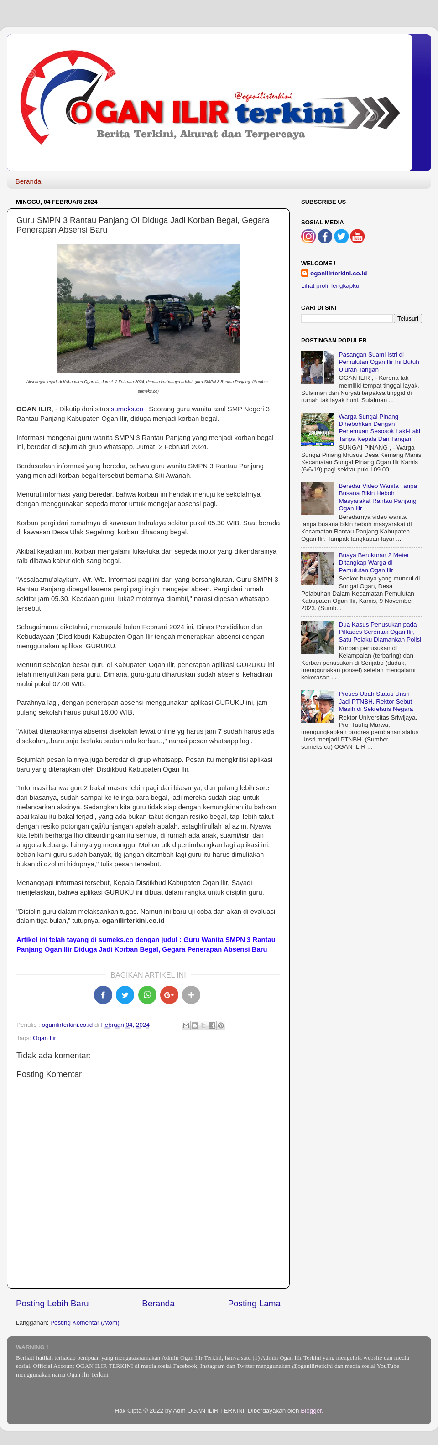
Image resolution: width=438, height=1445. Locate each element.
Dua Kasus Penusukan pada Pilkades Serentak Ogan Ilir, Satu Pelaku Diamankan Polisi (380, 631)
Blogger (311, 1410)
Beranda (29, 181)
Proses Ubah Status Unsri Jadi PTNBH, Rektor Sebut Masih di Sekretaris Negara (376, 701)
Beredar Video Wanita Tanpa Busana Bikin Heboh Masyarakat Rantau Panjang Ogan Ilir (378, 497)
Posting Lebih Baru (52, 1303)
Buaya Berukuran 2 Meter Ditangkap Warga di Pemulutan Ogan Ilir (374, 562)
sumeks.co (127, 409)
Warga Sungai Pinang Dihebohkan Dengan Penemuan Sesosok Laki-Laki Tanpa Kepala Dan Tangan (379, 427)
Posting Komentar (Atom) (85, 1322)
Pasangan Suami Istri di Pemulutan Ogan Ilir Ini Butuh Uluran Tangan (379, 362)
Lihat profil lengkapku (330, 285)
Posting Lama (254, 1303)
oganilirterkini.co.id (338, 273)
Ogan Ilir (44, 1038)
